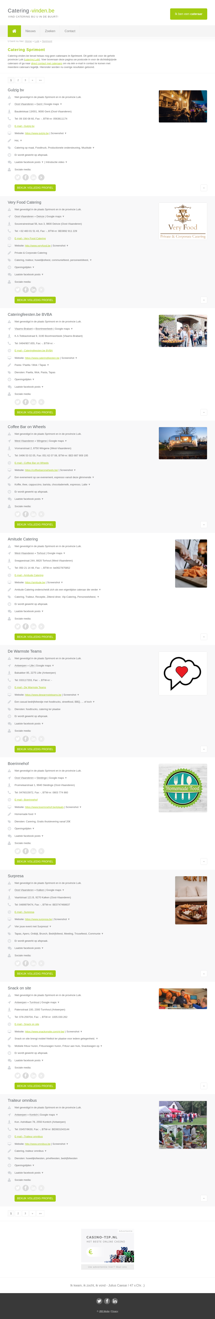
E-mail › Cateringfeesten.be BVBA (34, 350)
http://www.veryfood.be (38, 245)
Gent (39, 104)
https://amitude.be (35, 582)
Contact (70, 31)
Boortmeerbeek (44, 328)
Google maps (53, 104)
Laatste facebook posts (29, 162)
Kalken (40, 890)
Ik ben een (188, 14)
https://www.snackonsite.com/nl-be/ (44, 1031)
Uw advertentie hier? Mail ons (107, 1266)
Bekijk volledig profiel (35, 187)
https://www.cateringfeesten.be (42, 357)
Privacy (114, 1311)
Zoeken (50, 31)
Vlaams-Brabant (24, 328)
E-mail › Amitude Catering (29, 575)
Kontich (34, 1114)
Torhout (41, 553)
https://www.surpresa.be (38, 919)
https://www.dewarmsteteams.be (43, 694)
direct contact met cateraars (46, 63)
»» (40, 80)
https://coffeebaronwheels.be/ (41, 470)
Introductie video (57, 162)
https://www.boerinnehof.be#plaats (44, 807)
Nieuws (30, 31)
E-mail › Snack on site (27, 1024)
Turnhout (34, 1002)
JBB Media (104, 1311)
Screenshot (59, 133)
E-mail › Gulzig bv (25, 126)
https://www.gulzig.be (37, 133)
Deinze (40, 216)
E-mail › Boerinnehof (26, 799)
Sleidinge (42, 777)
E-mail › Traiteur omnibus (29, 1136)
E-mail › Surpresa (24, 912)
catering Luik (32, 59)
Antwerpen (21, 665)
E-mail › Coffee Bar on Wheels (32, 462)
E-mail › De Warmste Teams (30, 687)
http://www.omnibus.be (37, 1143)
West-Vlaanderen (24, 440)
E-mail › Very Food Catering (30, 238)
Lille (32, 665)
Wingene (42, 440)
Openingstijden (25, 267)
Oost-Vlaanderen (24, 104)
